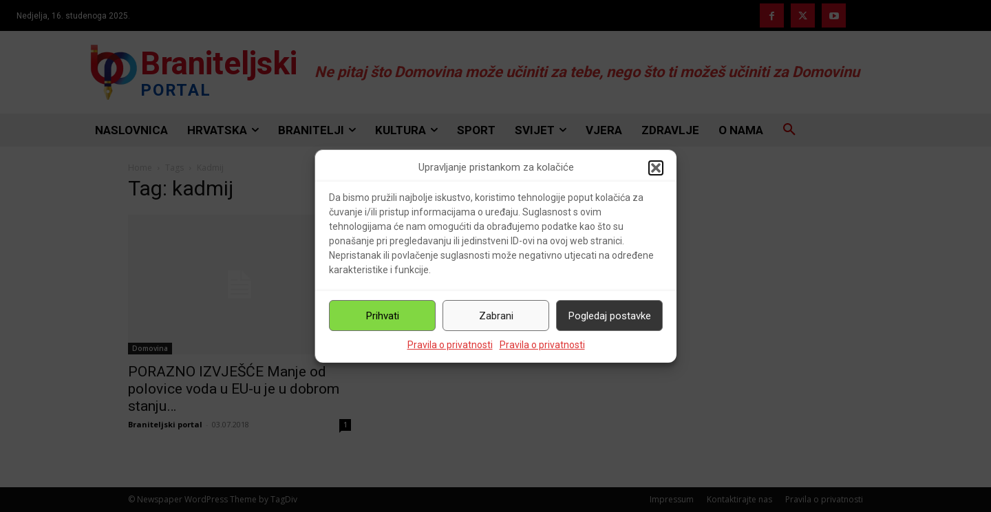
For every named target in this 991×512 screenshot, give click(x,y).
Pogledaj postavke (609, 316)
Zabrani (496, 316)
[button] (656, 168)
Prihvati (382, 316)
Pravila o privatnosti (450, 344)
